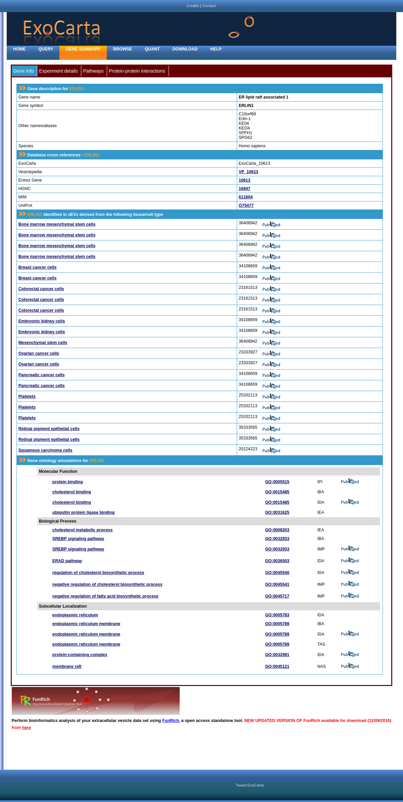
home (19, 49)
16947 (245, 188)
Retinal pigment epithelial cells (49, 428)
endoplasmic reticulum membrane (86, 623)
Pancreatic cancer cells (41, 375)
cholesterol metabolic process (82, 530)
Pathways (93, 71)
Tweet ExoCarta (250, 785)
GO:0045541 (277, 584)
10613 (245, 180)
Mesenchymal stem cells (43, 342)
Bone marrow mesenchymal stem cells (56, 224)
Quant (152, 49)
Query (45, 49)
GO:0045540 (277, 572)
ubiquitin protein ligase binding (83, 512)
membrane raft (67, 666)
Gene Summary (83, 49)
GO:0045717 (277, 596)
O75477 (246, 205)
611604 (246, 197)
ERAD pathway (67, 561)
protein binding (67, 482)
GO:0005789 (277, 623)
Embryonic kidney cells (41, 321)
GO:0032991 (277, 654)
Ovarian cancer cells (38, 353)
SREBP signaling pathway (78, 538)
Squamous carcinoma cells (45, 450)
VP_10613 (248, 171)
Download (185, 49)
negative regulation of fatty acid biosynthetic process (105, 596)
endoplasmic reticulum (75, 615)
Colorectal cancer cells (41, 289)
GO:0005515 (277, 482)
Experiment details (58, 71)
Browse (122, 49)
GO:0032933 (277, 538)
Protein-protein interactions (137, 71)
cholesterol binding (71, 492)
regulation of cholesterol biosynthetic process (98, 572)
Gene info (23, 71)
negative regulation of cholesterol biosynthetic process (107, 584)
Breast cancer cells (37, 267)
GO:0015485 (277, 492)
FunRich (170, 720)
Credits (192, 5)
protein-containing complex (79, 654)
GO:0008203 (277, 530)
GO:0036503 (277, 561)
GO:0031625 (277, 512)
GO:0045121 (277, 666)
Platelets (27, 396)
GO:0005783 (277, 615)
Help (215, 49)
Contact (209, 5)
